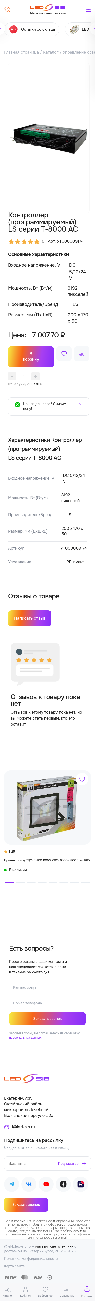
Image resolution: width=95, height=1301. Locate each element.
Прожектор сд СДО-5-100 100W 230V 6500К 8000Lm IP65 (47, 860)
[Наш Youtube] (46, 1185)
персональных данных (25, 1038)
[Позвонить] (7, 10)
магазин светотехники (54, 1246)
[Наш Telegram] (11, 1185)
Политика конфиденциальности (31, 1258)
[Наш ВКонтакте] (28, 1185)
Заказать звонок (47, 1018)
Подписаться (69, 1163)
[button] (9, 882)
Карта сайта (14, 1266)
